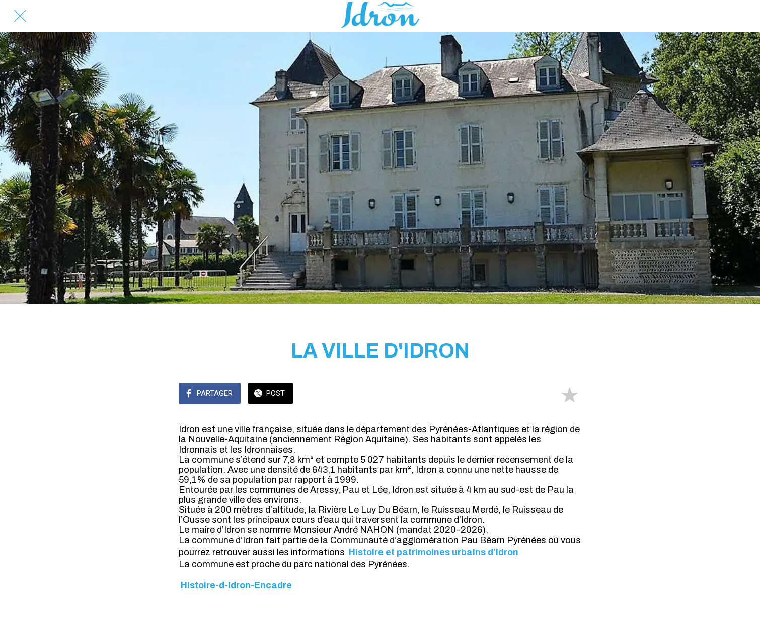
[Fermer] (20, 16)
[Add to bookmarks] (569, 394)
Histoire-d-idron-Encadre (236, 585)
